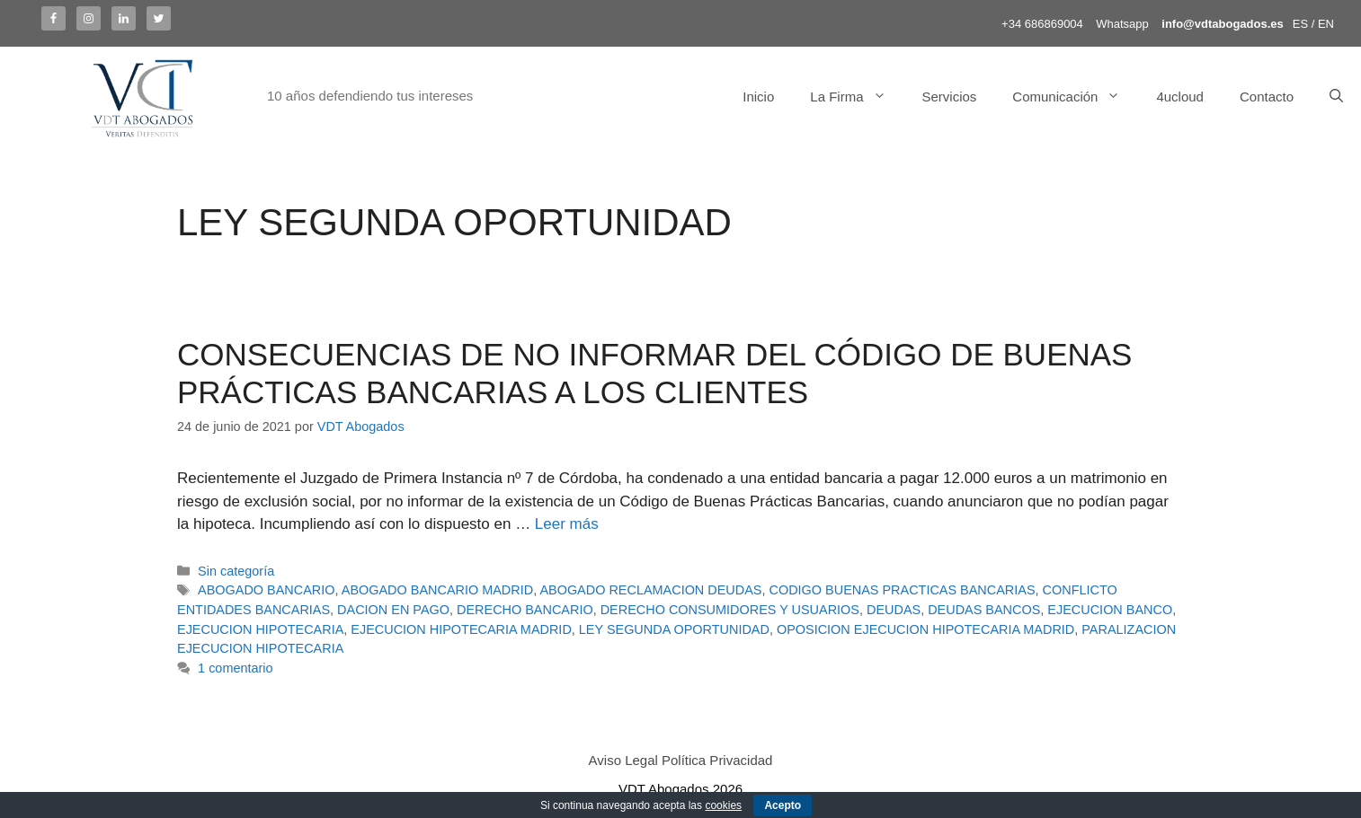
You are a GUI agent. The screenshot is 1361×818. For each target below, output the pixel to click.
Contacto (1267, 96)
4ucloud (1180, 96)
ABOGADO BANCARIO (266, 590)
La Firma (856, 97)
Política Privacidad (717, 760)
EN (1326, 24)
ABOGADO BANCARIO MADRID (437, 590)
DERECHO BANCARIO (525, 610)
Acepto (782, 805)
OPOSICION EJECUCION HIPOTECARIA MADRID (925, 629)
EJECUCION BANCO (1109, 610)
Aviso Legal (623, 760)
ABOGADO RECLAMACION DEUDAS (650, 590)
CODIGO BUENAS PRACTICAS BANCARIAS (902, 590)
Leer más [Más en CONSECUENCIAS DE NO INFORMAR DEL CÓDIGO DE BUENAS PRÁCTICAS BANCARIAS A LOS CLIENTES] (567, 523)
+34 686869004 (1042, 24)
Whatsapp (1122, 24)
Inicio (758, 96)
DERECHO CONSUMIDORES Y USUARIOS (729, 610)
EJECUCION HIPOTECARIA (260, 629)
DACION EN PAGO (393, 610)
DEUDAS (894, 610)
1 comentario (235, 668)
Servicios (949, 96)
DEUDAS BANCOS (984, 610)
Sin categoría (236, 571)
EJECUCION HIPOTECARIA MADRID (461, 629)
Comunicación (1075, 97)
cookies (723, 805)
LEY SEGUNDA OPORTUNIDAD (674, 629)
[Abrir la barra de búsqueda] (1336, 97)
